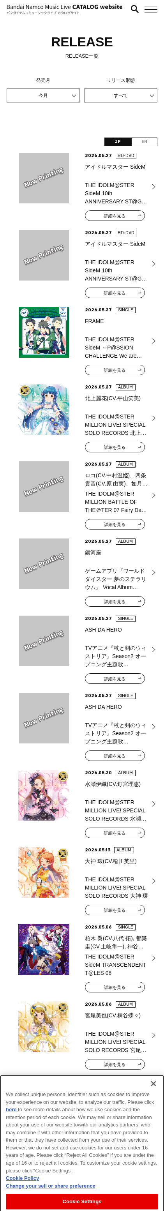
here (12, 1132)
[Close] (153, 1106)
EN (144, 141)
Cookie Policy (22, 1201)
